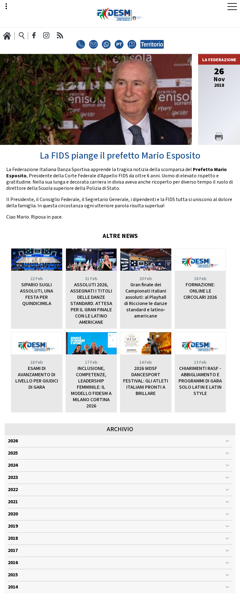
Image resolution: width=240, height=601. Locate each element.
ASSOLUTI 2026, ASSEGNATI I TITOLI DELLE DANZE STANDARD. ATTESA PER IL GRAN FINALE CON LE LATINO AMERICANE (91, 304)
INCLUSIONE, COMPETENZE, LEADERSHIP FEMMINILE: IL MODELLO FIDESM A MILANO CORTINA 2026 (91, 387)
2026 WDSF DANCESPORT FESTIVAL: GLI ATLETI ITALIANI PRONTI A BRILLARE (145, 381)
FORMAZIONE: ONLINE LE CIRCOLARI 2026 (200, 291)
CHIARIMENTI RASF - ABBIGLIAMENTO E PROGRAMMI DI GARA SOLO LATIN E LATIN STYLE (200, 381)
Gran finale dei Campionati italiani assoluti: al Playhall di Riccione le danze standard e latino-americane (145, 300)
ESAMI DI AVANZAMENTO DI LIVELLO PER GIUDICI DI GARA (36, 378)
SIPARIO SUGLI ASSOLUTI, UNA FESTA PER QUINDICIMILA (36, 294)
